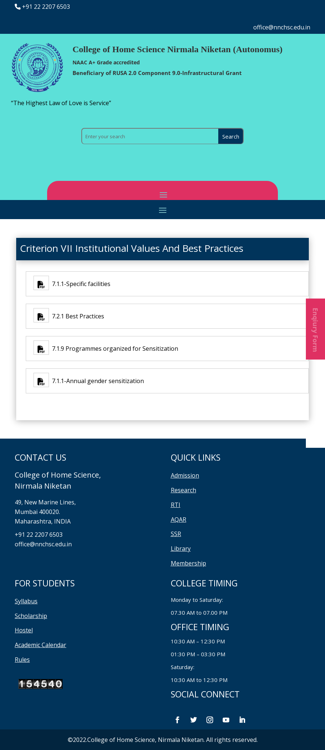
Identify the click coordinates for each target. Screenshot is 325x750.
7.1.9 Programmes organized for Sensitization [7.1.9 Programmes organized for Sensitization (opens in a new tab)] (113, 348)
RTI (175, 505)
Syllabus (26, 601)
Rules (22, 660)
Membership (188, 563)
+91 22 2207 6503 (46, 7)
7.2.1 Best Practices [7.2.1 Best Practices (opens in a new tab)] (76, 316)
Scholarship (31, 616)
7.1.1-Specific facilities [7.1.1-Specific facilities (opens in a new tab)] (79, 284)
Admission (185, 475)
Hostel (24, 630)
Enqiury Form (315, 329)
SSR (176, 534)
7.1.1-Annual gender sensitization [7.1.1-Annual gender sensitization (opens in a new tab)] (96, 381)
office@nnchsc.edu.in (281, 27)
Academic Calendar (40, 645)
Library (181, 548)
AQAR (178, 519)
